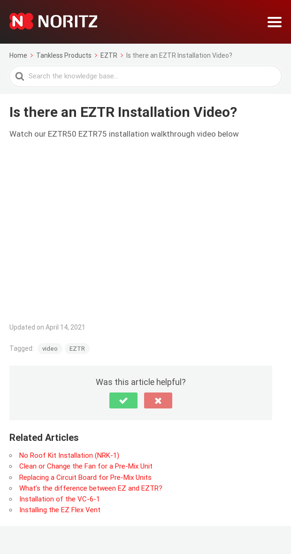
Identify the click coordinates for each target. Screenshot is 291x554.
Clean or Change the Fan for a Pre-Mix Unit (86, 466)
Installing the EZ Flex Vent (59, 510)
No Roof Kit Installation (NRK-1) (69, 455)
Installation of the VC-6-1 (59, 499)
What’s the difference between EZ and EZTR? (90, 488)
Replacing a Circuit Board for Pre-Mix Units (85, 477)
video (50, 348)
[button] (123, 400)
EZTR (77, 348)
